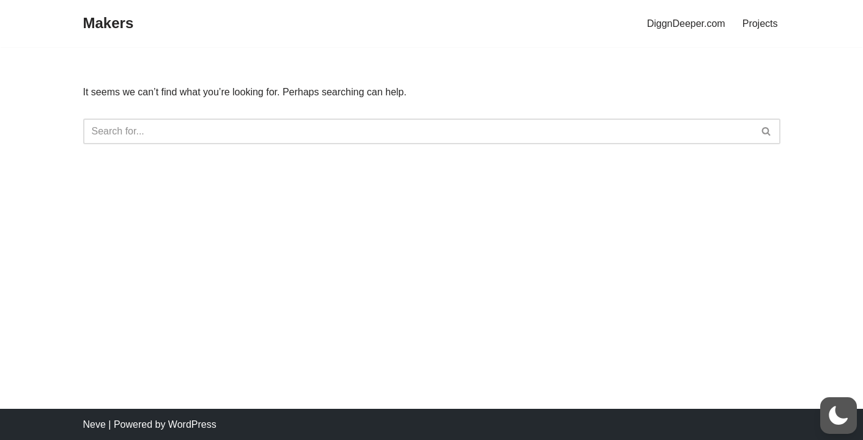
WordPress (192, 424)
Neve (94, 424)
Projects (760, 23)
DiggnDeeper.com (686, 23)
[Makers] (108, 23)
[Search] (418, 131)
